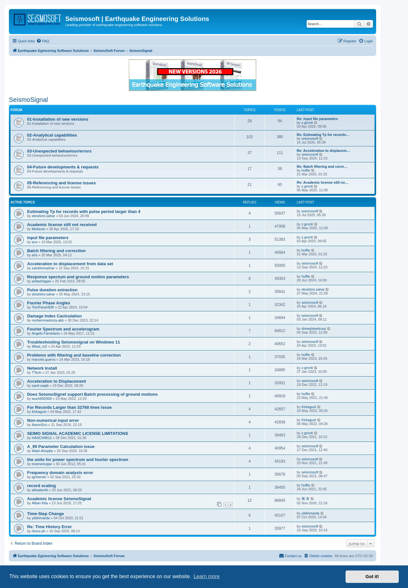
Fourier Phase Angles (48, 303)
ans (35, 242)
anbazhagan (41, 281)
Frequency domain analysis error (60, 472)
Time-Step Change (45, 513)
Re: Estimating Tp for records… (323, 135)
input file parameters (48, 237)
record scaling (41, 485)
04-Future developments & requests (62, 167)
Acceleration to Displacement (56, 381)
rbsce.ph (38, 531)
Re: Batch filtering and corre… (322, 166)
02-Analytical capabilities (52, 135)
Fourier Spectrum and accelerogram (63, 329)
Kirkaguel (39, 412)
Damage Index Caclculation (54, 316)
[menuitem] (42, 41)
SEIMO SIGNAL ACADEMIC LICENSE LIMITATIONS (77, 433)
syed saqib (40, 385)
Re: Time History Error (49, 526)
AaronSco (39, 425)
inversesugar (42, 464)
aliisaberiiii (40, 490)
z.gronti (307, 122)
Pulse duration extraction (52, 289)
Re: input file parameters (317, 119)
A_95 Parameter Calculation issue (61, 446)
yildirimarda (41, 518)
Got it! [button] (372, 576)
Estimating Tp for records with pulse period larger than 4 (83, 211)
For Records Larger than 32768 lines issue (69, 407)
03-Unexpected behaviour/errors (59, 151)
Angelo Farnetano (46, 333)
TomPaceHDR (43, 307)
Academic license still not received (62, 224)
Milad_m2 (39, 346)
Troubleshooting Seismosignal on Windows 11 (73, 342)
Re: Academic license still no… (322, 182)
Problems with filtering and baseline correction (74, 355)
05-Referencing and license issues (61, 183)
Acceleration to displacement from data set (70, 263)
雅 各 (306, 498)
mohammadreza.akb (48, 320)
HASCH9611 (42, 438)
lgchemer (39, 477)
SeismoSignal (28, 99)
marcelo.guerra (43, 359)
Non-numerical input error (53, 420)
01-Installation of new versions (57, 119)
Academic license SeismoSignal (59, 498)
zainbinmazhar (43, 268)
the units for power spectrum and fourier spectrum (77, 459)
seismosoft (310, 138)
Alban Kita (40, 503)
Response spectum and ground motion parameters (78, 276)
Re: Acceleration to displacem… (323, 150)
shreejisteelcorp (314, 328)
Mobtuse (38, 229)
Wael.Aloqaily (42, 451)
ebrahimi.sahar (43, 216)
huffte (306, 170)
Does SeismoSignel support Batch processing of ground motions (92, 394)
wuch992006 (42, 398)
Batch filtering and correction (56, 250)
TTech (36, 372)
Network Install (42, 368)
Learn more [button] (206, 576)
